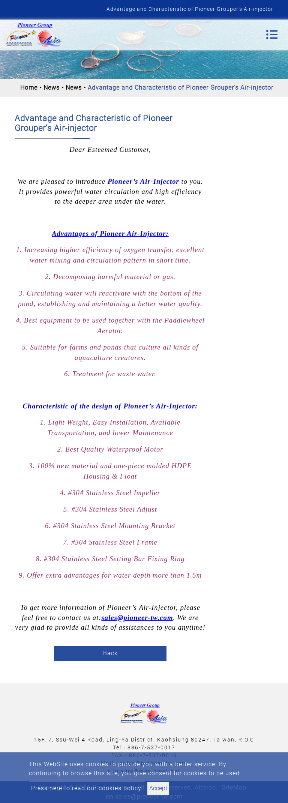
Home (29, 87)
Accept (158, 788)
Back (110, 653)
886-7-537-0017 (152, 747)
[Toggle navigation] (271, 34)
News (52, 87)
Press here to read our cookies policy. (87, 788)
